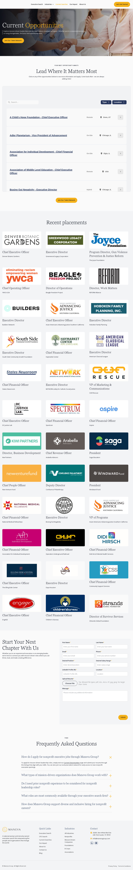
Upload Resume (68, 679)
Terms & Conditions (124, 866)
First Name (66, 642)
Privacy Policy (112, 866)
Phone (98, 652)
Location (99, 670)
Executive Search (37, 4)
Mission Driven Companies (70, 841)
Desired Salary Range (103, 661)
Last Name (100, 642)
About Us (82, 4)
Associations (69, 852)
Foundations (69, 845)
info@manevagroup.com (101, 839)
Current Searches (62, 4)
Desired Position (68, 661)
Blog (40, 853)
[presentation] (80, 707)
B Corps (67, 849)
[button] (49, 4)
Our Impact (73, 4)
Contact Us (43, 850)
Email (64, 652)
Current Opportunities (71, 763)
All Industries (69, 833)
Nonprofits (68, 837)
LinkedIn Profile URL (69, 670)
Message (65, 689)
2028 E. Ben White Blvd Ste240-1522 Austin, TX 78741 (102, 834)
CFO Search (43, 837)
